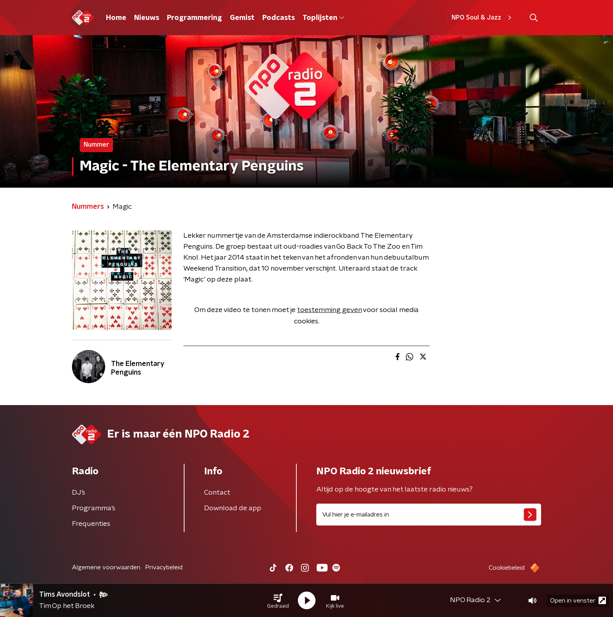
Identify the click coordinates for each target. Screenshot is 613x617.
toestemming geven (329, 310)
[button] (277, 600)
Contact (217, 492)
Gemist (242, 18)
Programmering (194, 18)
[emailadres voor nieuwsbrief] (428, 515)
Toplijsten (323, 18)
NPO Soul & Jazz (483, 18)
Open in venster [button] (578, 600)
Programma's (93, 508)
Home (116, 18)
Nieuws (146, 18)
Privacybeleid (164, 567)
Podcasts (278, 18)
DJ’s (78, 492)
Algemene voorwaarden (106, 567)
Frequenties (91, 523)
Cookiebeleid (507, 568)
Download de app (232, 508)
